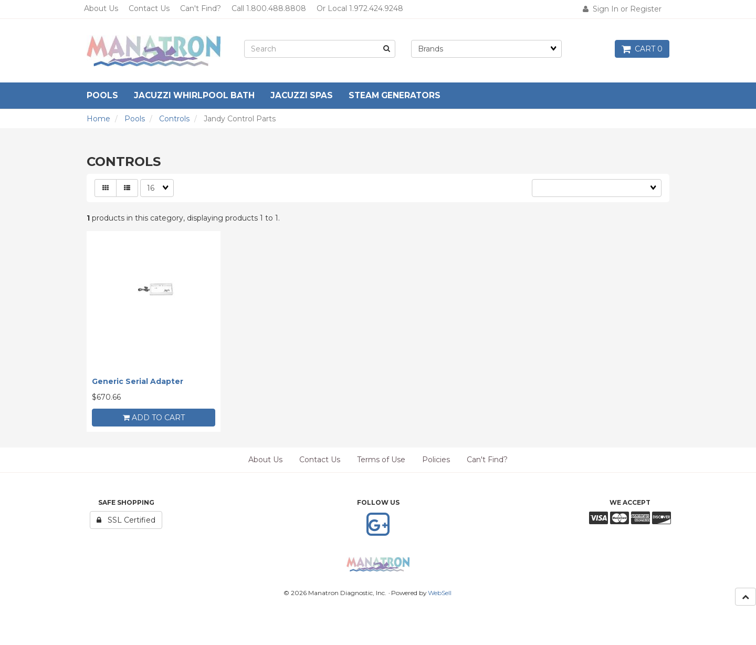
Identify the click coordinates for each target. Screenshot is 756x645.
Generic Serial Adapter (137, 381)
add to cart (154, 417)
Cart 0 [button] (642, 49)
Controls (174, 118)
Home (98, 118)
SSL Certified (126, 520)
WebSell (440, 593)
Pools (134, 118)
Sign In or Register (622, 9)
